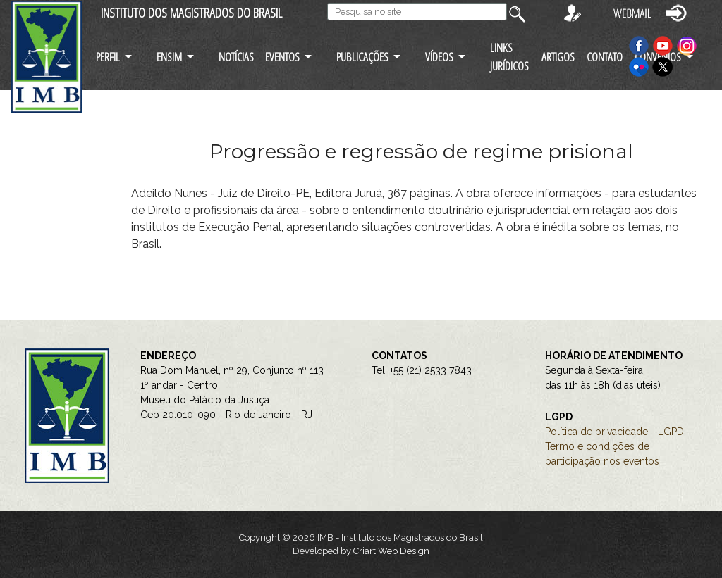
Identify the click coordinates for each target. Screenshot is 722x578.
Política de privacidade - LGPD (614, 431)
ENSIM (169, 57)
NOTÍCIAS (236, 57)
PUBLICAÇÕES (362, 57)
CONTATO (605, 57)
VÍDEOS (439, 57)
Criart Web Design (391, 551)
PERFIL (108, 57)
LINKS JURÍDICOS (509, 56)
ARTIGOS (558, 57)
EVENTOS (282, 57)
